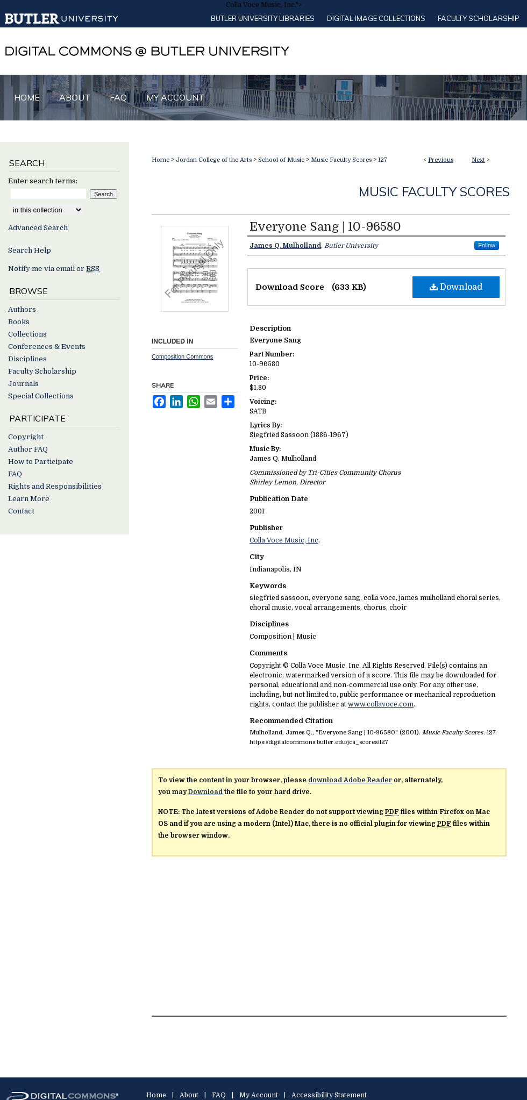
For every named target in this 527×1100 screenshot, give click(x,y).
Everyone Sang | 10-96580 (325, 226)
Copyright (26, 437)
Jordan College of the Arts (214, 159)
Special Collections (41, 396)
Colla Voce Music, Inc (284, 540)
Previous (440, 159)
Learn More (28, 499)
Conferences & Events (47, 346)
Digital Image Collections (376, 18)
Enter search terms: (42, 181)
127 (382, 159)
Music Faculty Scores (341, 159)
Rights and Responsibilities (55, 486)
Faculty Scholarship (478, 18)
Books (19, 322)
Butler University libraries (263, 18)
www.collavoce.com (381, 704)
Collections (27, 334)
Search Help (29, 250)
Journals (23, 384)
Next (478, 159)
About (189, 1095)
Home (160, 159)
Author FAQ (28, 449)
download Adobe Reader (350, 780)
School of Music (281, 159)
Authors (22, 309)
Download (456, 287)
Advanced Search (38, 228)
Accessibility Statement (329, 1095)
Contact (21, 511)
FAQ (15, 474)
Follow (486, 245)
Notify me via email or (53, 269)
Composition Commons (182, 356)
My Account (258, 1095)
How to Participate (40, 462)
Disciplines (27, 359)
